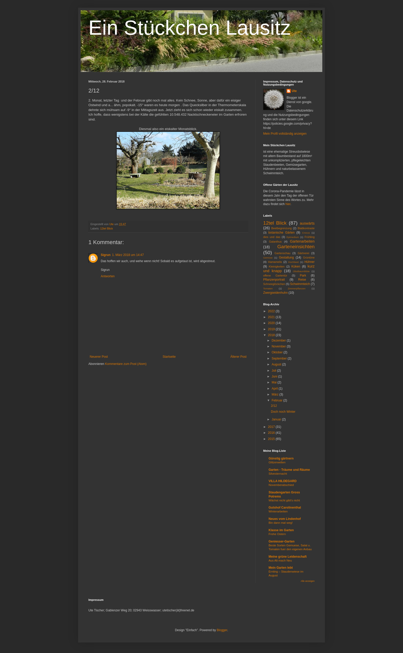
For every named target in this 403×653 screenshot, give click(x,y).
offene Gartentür (275, 275)
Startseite (169, 356)
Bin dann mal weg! (281, 522)
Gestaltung (286, 257)
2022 (272, 311)
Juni (275, 376)
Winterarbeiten (278, 511)
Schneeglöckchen (274, 284)
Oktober (277, 352)
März (275, 394)
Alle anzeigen (308, 581)
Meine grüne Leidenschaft (288, 556)
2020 (272, 323)
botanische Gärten (281, 232)
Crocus (306, 232)
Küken (295, 266)
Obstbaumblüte (301, 271)
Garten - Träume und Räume (289, 470)
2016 (272, 433)
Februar (277, 400)
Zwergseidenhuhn (275, 293)
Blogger (222, 630)
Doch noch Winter (283, 411)
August (277, 364)
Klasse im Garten (281, 530)
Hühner (310, 262)
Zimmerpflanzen (297, 288)
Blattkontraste (306, 228)
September (280, 358)
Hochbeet (293, 262)
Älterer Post (238, 356)
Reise (302, 279)
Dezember (279, 340)
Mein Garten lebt (281, 567)
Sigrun (106, 255)
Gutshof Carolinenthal (285, 507)
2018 (272, 335)
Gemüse (267, 257)
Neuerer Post (99, 356)
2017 (272, 427)
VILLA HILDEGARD (283, 481)
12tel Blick (106, 228)
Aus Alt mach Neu (280, 560)
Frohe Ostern (277, 534)
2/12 (274, 406)
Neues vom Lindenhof (285, 519)
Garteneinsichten (296, 246)
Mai (275, 382)
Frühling (310, 236)
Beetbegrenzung (281, 228)
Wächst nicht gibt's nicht (284, 500)
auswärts (307, 223)
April (275, 388)
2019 (272, 329)
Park (303, 275)
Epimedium (293, 237)
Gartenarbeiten (302, 241)
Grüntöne (309, 257)
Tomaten (268, 288)
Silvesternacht (278, 473)
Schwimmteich (300, 284)
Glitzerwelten (277, 462)
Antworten (108, 276)
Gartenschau (282, 253)
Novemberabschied (281, 484)
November (279, 346)
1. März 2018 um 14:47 (128, 255)
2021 (272, 317)
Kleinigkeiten (277, 266)
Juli (274, 370)
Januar (277, 419)
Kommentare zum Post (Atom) (125, 364)
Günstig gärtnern (281, 458)
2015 (272, 439)
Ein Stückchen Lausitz (189, 27)
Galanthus (275, 241)
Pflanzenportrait (274, 279)
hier (288, 204)
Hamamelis (275, 261)
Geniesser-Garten (282, 541)
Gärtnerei (303, 253)
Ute (294, 91)
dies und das (271, 236)
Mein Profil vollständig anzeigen (285, 133)
